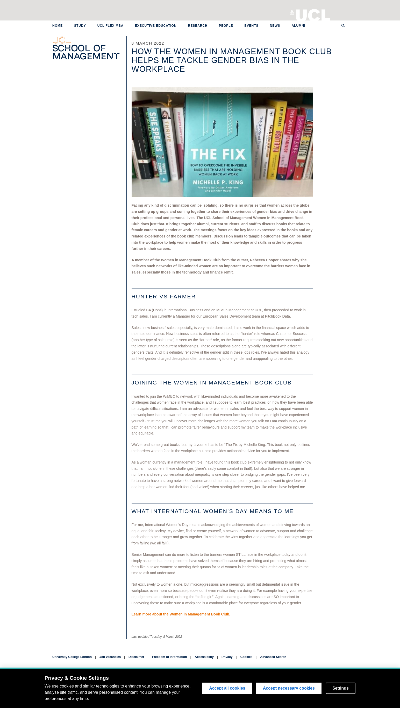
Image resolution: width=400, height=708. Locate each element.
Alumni (298, 25)
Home (57, 25)
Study (80, 25)
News (275, 25)
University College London (313, 14)
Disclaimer (136, 657)
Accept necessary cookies (289, 688)
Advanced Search (273, 657)
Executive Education (156, 25)
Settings (340, 688)
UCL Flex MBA (110, 25)
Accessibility (204, 657)
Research (198, 25)
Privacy (227, 657)
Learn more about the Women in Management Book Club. (181, 614)
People (226, 25)
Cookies (246, 657)
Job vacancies (110, 657)
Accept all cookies (227, 688)
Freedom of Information (169, 657)
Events (252, 25)
